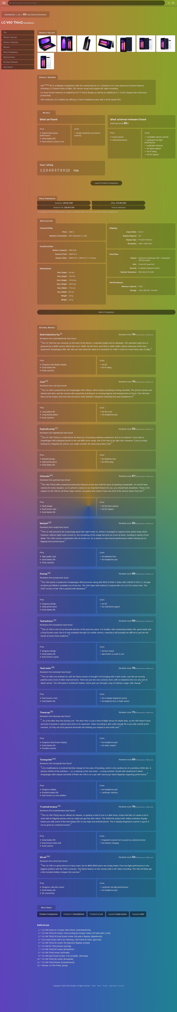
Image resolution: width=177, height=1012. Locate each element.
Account (121, 986)
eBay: (118, 203)
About (93, 986)
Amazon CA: (63, 207)
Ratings (6, 47)
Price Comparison (10, 52)
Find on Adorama (118, 207)
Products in (74, 914)
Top (4, 32)
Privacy (105, 986)
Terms (99, 986)
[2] (46, 381)
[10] (53, 759)
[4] (51, 475)
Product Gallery (10, 37)
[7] (55, 620)
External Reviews (10, 62)
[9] (51, 711)
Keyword (117, 914)
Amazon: (64, 203)
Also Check (8, 67)
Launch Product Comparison (106, 183)
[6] (49, 573)
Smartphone (9, 15)
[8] (53, 667)
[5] (50, 522)
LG (19, 15)
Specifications (9, 57)
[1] (61, 334)
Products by (96, 914)
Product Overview (10, 42)
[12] (48, 856)
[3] (56, 428)
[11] (59, 806)
